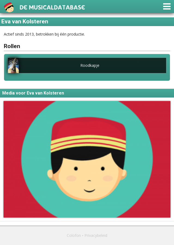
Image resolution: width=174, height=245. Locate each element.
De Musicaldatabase (52, 6)
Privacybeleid (95, 235)
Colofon (74, 235)
